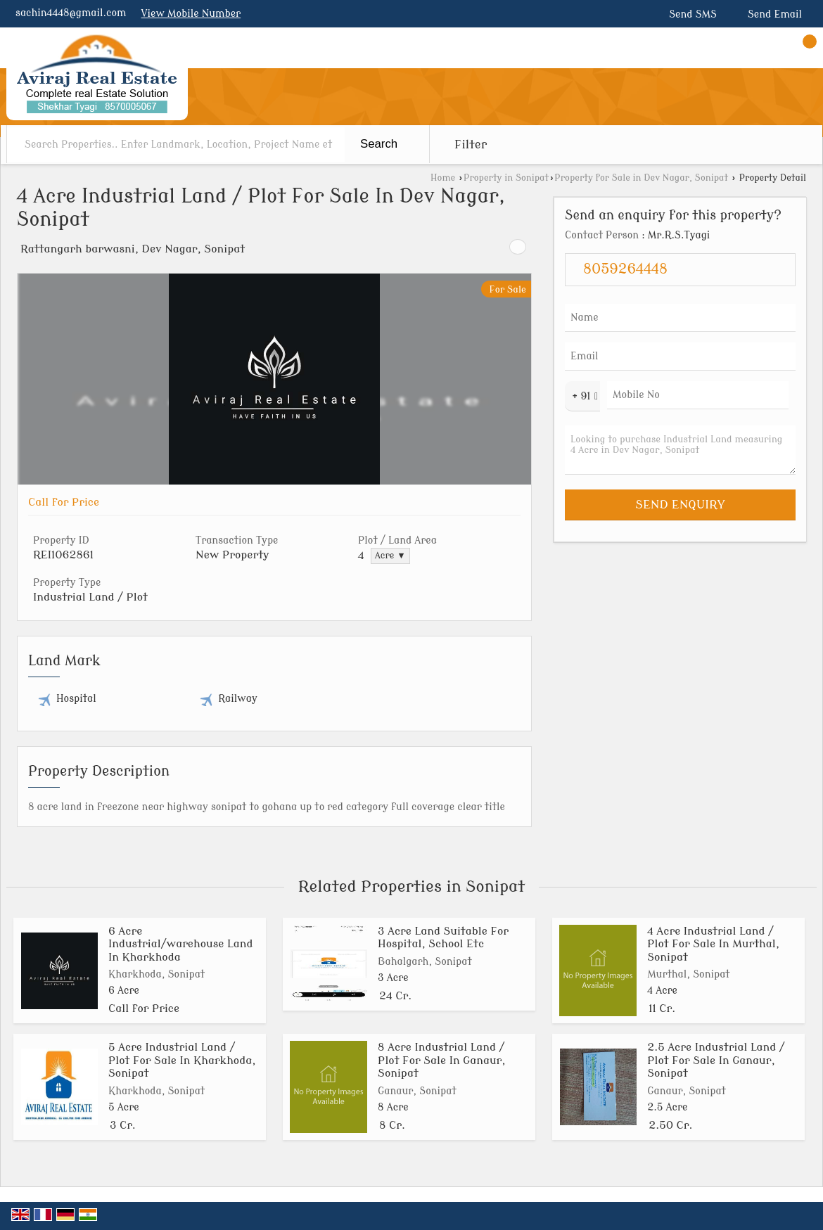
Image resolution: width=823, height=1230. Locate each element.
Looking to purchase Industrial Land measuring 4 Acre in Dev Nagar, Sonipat (680, 450)
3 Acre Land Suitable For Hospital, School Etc (443, 937)
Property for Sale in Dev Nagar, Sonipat (641, 178)
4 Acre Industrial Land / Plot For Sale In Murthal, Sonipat (713, 944)
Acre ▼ (390, 555)
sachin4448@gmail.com (70, 13)
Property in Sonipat (506, 178)
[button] (191, 13)
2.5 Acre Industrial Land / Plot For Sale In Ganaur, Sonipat (715, 1060)
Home (442, 178)
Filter (470, 144)
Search (378, 143)
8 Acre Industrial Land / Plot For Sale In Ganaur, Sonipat (442, 1060)
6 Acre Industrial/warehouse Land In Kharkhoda (180, 944)
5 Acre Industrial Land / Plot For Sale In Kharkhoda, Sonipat (182, 1060)
